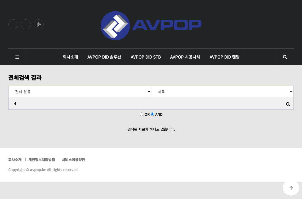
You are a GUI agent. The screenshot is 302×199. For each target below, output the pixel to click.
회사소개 (70, 57)
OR (147, 114)
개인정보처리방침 (41, 159)
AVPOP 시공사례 (185, 57)
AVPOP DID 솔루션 (104, 57)
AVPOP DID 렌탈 (225, 57)
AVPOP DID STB (146, 57)
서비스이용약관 (73, 159)
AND (158, 114)
